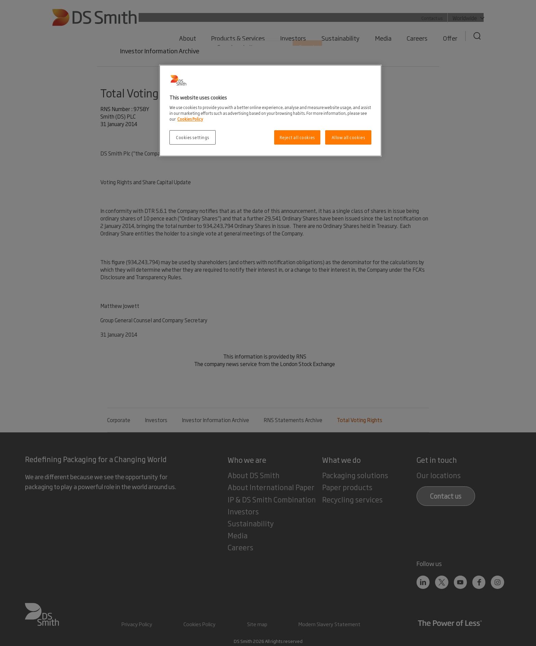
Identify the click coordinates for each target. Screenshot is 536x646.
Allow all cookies (348, 137)
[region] (270, 111)
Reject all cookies (297, 137)
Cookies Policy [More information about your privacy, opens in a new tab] (190, 119)
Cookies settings (192, 137)
